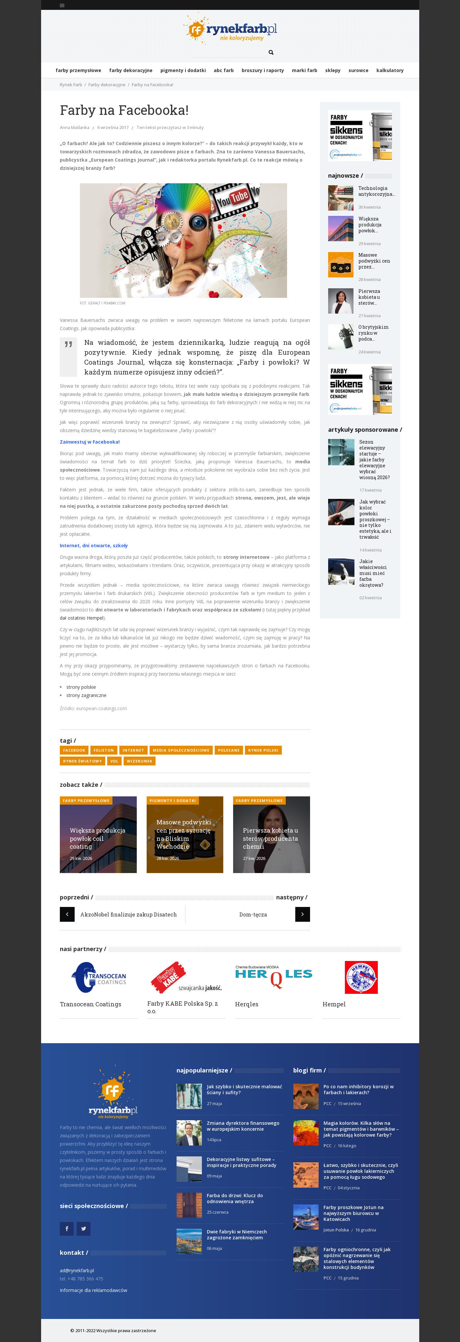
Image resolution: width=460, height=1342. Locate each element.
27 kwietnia (369, 316)
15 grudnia (348, 1278)
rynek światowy (82, 761)
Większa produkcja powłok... (369, 225)
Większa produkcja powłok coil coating (97, 838)
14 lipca (214, 1140)
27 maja (214, 1103)
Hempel (334, 1004)
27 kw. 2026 (254, 858)
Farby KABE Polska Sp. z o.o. (182, 1007)
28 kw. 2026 (168, 858)
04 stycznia (349, 1188)
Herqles (246, 1004)
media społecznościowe (181, 750)
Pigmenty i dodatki (173, 800)
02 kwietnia (370, 598)
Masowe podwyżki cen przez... (374, 261)
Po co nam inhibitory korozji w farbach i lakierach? (359, 1089)
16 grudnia (365, 1230)
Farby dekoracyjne (107, 85)
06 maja (214, 1248)
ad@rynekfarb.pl (77, 1270)
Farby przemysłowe (86, 800)
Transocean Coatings (90, 1004)
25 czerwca (218, 1212)
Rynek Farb (71, 85)
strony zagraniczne (86, 695)
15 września (349, 1103)
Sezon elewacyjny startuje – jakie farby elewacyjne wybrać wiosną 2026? (374, 459)
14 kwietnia (370, 550)
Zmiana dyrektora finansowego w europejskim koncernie (243, 1126)
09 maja (214, 1176)
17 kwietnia (370, 490)
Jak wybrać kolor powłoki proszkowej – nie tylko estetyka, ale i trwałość (375, 519)
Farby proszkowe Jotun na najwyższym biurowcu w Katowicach (354, 1213)
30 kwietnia (369, 207)
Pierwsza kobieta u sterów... (369, 297)
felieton (104, 750)
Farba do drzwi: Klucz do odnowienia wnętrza (235, 1198)
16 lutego (347, 1145)
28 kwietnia (369, 279)
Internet (133, 750)
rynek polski (263, 750)
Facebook (74, 750)
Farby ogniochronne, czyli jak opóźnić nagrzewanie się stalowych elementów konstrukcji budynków (357, 1258)
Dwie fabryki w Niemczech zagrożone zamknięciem (237, 1234)
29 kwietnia (369, 243)
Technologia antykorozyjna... (376, 191)
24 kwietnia (369, 352)
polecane (229, 750)
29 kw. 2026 (81, 858)
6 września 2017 (113, 127)
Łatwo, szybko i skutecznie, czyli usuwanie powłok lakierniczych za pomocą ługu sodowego (361, 1171)
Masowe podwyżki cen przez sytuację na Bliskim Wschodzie (184, 834)
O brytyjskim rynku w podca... (373, 333)
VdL (114, 761)
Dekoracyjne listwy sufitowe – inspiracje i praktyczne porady (242, 1162)
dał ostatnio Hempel (81, 618)
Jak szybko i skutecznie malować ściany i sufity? (244, 1089)
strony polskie (81, 687)
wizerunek (139, 761)
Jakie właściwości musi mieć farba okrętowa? (373, 573)
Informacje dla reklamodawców (93, 1290)
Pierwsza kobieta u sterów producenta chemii (270, 838)
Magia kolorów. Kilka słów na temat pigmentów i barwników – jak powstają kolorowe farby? (361, 1129)
